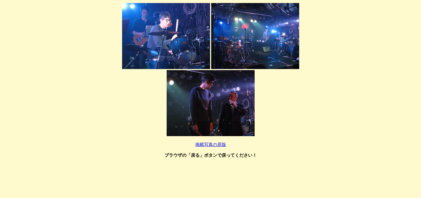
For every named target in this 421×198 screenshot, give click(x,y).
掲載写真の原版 (210, 144)
